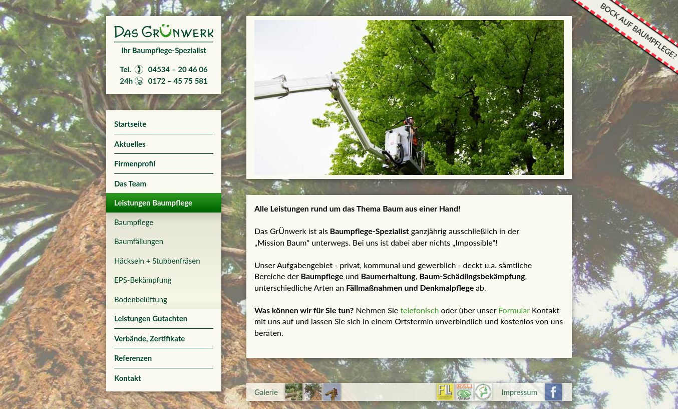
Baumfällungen (138, 241)
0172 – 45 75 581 (178, 80)
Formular (514, 310)
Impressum (519, 391)
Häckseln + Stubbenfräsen (157, 260)
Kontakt (127, 377)
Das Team (130, 183)
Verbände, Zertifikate (149, 338)
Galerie (266, 391)
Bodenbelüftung (140, 299)
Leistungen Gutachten (150, 318)
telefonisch (420, 310)
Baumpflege (133, 222)
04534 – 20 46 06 (178, 69)
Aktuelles (130, 143)
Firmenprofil (134, 163)
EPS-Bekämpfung (142, 279)
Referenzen (133, 357)
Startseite (130, 123)
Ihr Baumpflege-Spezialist (163, 50)
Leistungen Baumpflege (153, 202)
